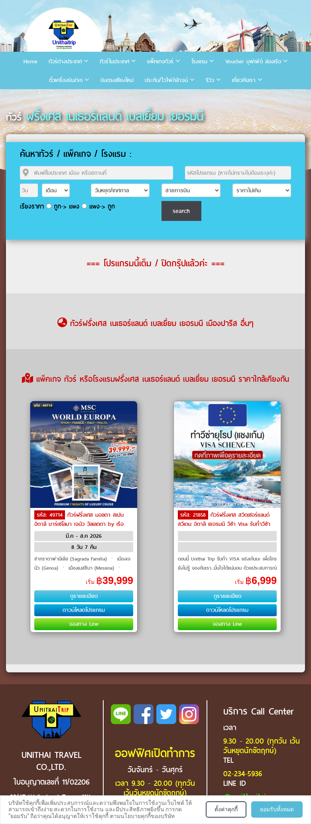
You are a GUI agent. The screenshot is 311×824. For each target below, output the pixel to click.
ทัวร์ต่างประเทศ (65, 61)
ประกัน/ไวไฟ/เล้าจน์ (166, 80)
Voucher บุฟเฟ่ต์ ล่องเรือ (253, 61)
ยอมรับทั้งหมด (277, 809)
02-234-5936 (242, 773)
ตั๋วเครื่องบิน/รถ (66, 80)
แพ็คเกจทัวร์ (160, 61)
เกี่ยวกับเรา (244, 80)
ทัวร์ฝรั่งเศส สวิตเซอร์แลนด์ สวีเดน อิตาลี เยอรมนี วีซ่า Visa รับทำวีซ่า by (224, 523)
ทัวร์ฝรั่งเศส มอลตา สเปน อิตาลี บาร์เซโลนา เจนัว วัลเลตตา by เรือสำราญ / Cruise (79, 523)
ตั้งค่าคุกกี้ (226, 809)
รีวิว (210, 80)
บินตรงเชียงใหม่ (117, 80)
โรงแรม (199, 61)
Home (30, 61)
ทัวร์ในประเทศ (114, 61)
